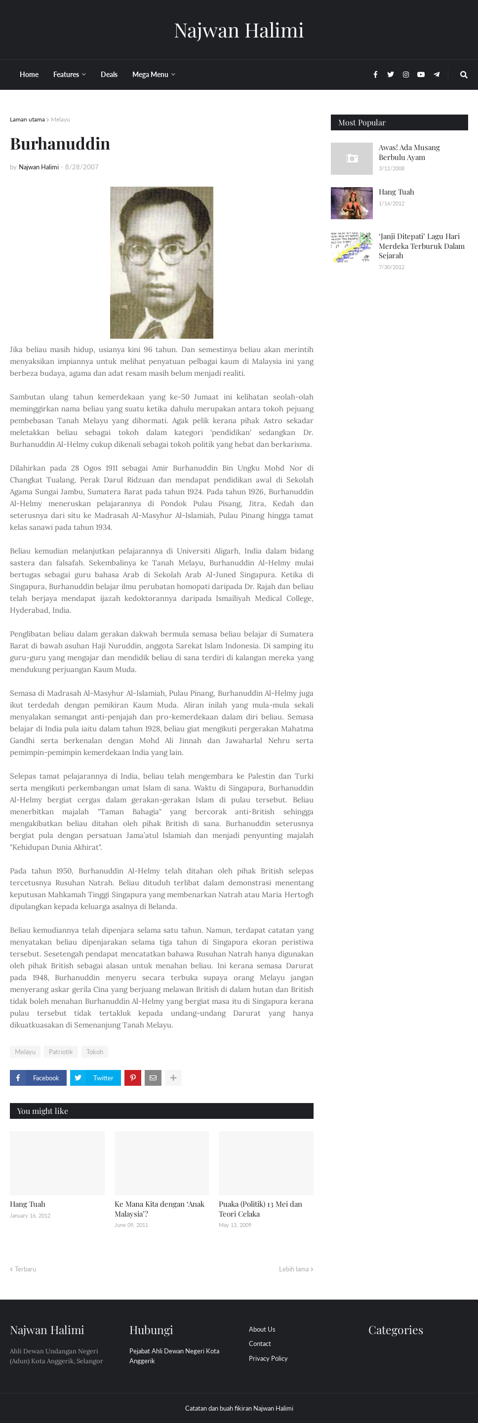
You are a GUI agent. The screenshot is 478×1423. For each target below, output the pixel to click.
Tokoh (94, 1052)
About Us (262, 1329)
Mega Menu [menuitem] (150, 74)
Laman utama (27, 119)
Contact (260, 1343)
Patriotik (61, 1052)
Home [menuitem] (29, 74)
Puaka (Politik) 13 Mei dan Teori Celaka (260, 1209)
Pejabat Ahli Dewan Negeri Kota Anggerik (174, 1356)
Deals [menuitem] (109, 74)
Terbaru (25, 1269)
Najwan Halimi (239, 29)
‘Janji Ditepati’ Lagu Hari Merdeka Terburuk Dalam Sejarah (422, 245)
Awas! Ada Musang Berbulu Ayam (409, 152)
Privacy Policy (268, 1358)
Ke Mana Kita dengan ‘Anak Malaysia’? (159, 1209)
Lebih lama (294, 1269)
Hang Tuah (27, 1204)
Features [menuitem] (66, 74)
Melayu (60, 119)
